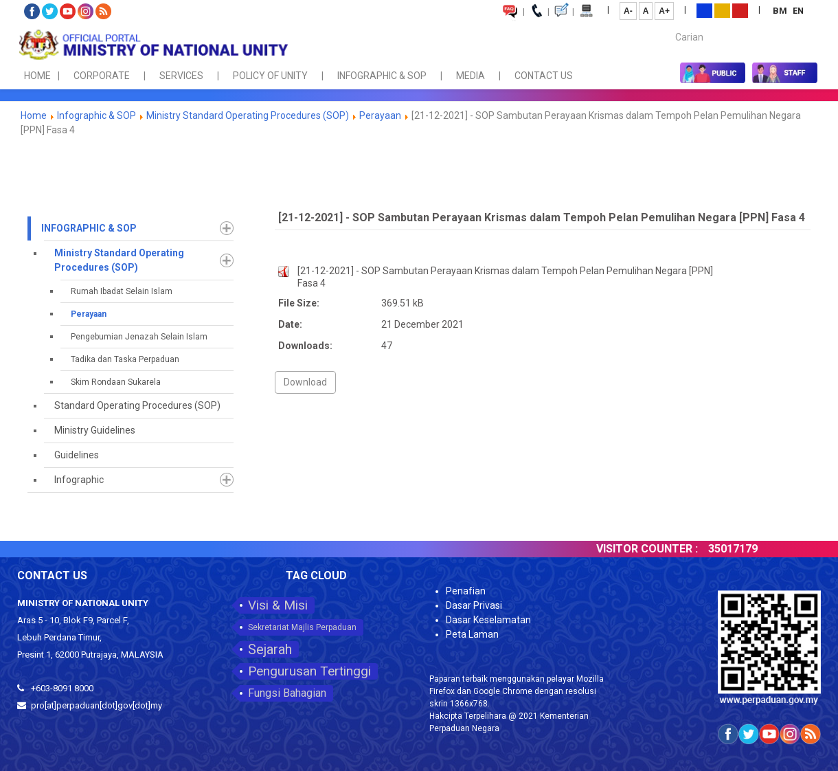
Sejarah (270, 649)
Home (34, 115)
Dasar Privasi (474, 605)
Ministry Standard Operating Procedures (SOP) (247, 115)
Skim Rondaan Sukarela (116, 382)
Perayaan (380, 115)
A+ (664, 11)
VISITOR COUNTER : (660, 548)
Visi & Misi (278, 605)
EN (798, 10)
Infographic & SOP (96, 115)
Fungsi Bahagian (287, 693)
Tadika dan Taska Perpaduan (125, 359)
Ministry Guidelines (94, 430)
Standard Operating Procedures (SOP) (137, 405)
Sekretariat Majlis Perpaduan (302, 627)
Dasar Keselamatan (488, 619)
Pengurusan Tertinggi (309, 671)
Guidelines (76, 454)
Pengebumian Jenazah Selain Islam (139, 337)
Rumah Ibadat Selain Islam (121, 291)
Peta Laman (472, 634)
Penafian (466, 590)
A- (628, 11)
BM (781, 10)
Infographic (79, 479)
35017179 (746, 548)
